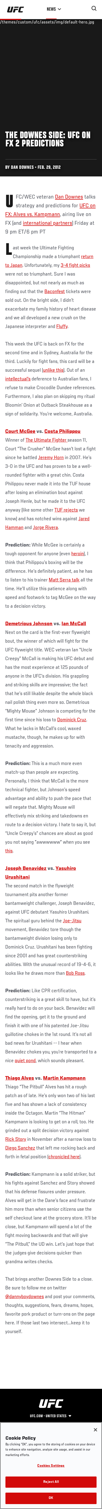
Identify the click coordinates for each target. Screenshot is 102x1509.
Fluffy (61, 326)
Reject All (50, 1482)
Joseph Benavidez (26, 868)
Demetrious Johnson (28, 624)
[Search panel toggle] (94, 8)
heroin (77, 554)
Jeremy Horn (51, 457)
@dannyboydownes (24, 1297)
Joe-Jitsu (72, 921)
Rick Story (15, 1139)
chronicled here (63, 1157)
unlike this (53, 370)
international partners (47, 223)
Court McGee (20, 431)
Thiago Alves (19, 1078)
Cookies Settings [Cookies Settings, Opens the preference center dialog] (50, 1466)
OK (51, 1498)
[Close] (95, 1430)
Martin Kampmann (64, 1078)
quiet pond (25, 1061)
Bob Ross (75, 973)
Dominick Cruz (71, 720)
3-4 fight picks (75, 265)
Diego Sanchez (20, 1148)
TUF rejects (66, 510)
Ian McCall (73, 624)
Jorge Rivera (45, 527)
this (9, 851)
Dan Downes (69, 197)
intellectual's (17, 379)
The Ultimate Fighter (46, 440)
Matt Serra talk (64, 580)
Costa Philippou (62, 431)
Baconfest (54, 291)
